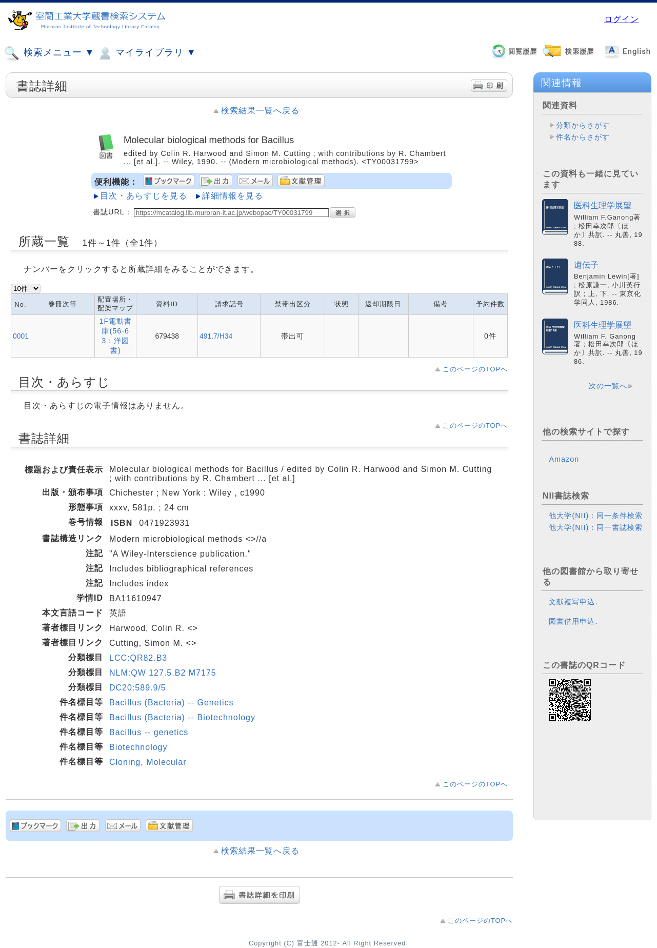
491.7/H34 (216, 336)
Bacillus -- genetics (148, 732)
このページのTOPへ (475, 369)
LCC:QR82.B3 (138, 658)
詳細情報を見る (232, 195)
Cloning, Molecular (148, 762)
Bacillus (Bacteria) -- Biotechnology (182, 717)
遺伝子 (586, 265)
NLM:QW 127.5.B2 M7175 (162, 672)
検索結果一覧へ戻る (260, 110)
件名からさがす (583, 137)
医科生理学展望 (602, 205)
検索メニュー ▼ (49, 53)
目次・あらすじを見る (143, 195)
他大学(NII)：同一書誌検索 (596, 527)
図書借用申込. (573, 621)
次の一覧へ (608, 386)
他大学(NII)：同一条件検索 (596, 515)
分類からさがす (583, 125)
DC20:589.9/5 (137, 687)
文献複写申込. (573, 602)
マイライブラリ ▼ (146, 53)
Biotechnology (138, 747)
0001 (21, 336)
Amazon (564, 459)
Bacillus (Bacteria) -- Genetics (171, 702)
